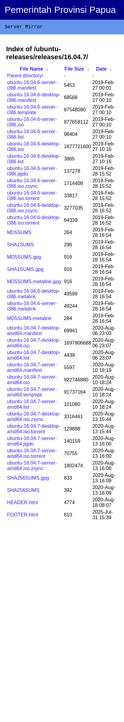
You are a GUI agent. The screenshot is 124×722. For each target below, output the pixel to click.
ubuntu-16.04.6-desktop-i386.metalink (33, 295)
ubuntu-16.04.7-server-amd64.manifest (32, 368)
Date (101, 70)
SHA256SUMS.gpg (28, 479)
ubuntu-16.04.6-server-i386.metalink (32, 307)
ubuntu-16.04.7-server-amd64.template (32, 393)
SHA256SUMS (23, 491)
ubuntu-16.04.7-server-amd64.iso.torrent (32, 454)
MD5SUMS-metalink (29, 319)
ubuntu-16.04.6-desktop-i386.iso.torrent (33, 221)
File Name (31, 70)
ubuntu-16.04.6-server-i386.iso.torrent (32, 196)
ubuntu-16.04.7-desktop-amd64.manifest (33, 331)
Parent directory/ (25, 76)
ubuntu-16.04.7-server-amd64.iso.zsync (32, 466)
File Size (74, 70)
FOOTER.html (22, 516)
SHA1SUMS (20, 246)
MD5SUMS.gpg (24, 258)
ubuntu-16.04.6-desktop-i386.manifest (33, 98)
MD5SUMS (19, 233)
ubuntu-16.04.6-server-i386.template (32, 111)
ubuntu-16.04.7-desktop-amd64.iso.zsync (33, 417)
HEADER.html (22, 503)
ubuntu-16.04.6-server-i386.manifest (32, 86)
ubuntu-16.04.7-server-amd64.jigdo (32, 442)
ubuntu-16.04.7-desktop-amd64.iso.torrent (33, 430)
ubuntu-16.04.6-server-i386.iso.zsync (32, 184)
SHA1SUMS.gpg (25, 270)
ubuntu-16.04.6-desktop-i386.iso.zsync (33, 209)
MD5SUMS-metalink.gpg (34, 282)
